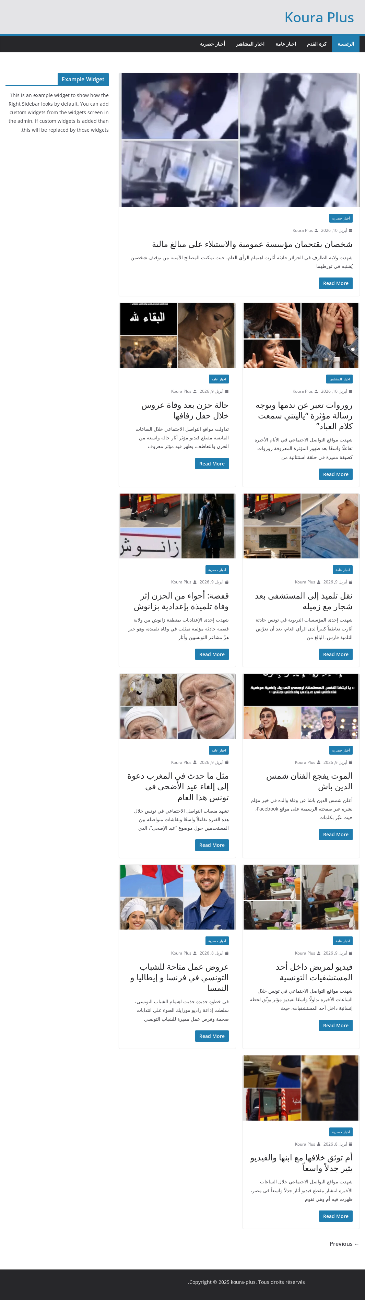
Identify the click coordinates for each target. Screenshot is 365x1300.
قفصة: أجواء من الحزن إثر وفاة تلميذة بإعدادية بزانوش (181, 601)
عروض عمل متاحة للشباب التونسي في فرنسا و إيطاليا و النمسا (179, 977)
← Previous (345, 1244)
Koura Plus (319, 17)
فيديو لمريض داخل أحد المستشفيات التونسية (314, 972)
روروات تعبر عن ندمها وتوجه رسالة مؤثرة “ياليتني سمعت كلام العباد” (304, 415)
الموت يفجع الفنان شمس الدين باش (309, 781)
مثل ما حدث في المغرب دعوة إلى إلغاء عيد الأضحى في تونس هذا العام (178, 786)
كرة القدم (317, 43)
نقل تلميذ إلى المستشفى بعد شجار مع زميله (304, 601)
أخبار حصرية (212, 43)
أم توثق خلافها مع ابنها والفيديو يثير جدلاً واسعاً (301, 1162)
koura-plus (243, 1282)
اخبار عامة (285, 43)
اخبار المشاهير (250, 43)
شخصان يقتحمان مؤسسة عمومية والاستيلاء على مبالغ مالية (252, 243)
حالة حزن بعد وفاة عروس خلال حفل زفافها (185, 410)
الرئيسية (346, 43)
